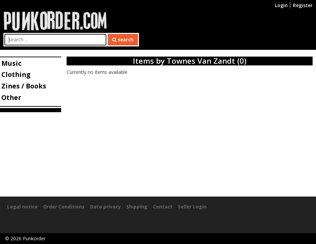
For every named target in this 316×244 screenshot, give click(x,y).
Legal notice (22, 206)
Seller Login (192, 206)
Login (281, 5)
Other (11, 97)
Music (11, 63)
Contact (163, 206)
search (123, 39)
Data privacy (105, 206)
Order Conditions (64, 206)
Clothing (15, 74)
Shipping (136, 206)
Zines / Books (23, 85)
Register (303, 5)
